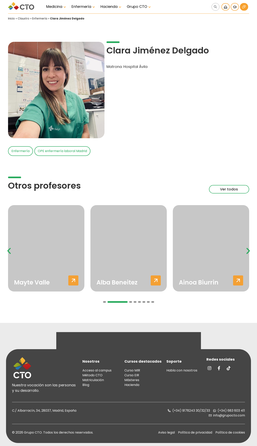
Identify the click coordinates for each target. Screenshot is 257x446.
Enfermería (81, 6)
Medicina (54, 6)
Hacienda (109, 6)
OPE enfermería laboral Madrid (62, 151)
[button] (9, 251)
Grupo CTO (137, 6)
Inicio (11, 18)
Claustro (23, 18)
